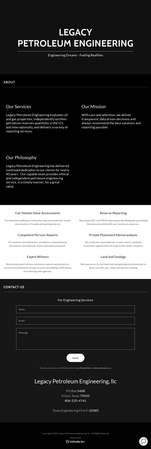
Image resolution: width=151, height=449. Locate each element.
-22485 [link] (93, 410)
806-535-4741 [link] (75, 401)
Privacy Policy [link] (85, 368)
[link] (75, 441)
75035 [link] (85, 396)
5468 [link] (81, 391)
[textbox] (75, 309)
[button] (143, 441)
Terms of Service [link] (100, 368)
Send (75, 358)
